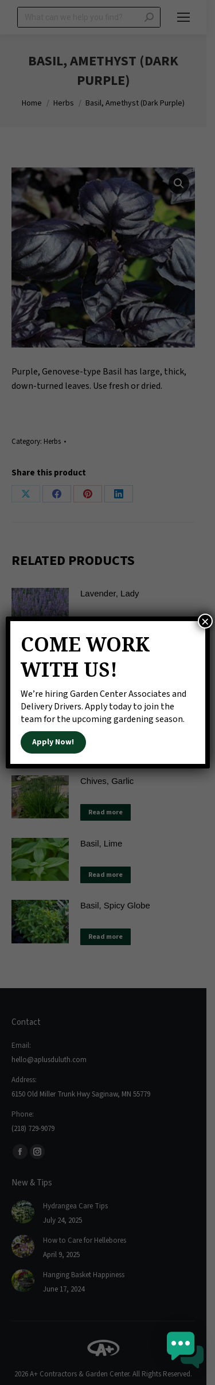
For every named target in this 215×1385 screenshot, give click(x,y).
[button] (185, 1353)
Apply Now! (53, 742)
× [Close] (205, 621)
